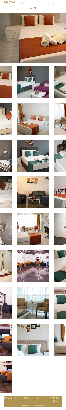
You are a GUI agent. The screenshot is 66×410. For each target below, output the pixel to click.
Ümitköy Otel (55, 403)
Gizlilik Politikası (40, 397)
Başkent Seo (41, 405)
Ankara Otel (55, 398)
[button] (45, 65)
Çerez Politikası (40, 398)
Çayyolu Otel (55, 401)
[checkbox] (41, 65)
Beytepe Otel (55, 400)
